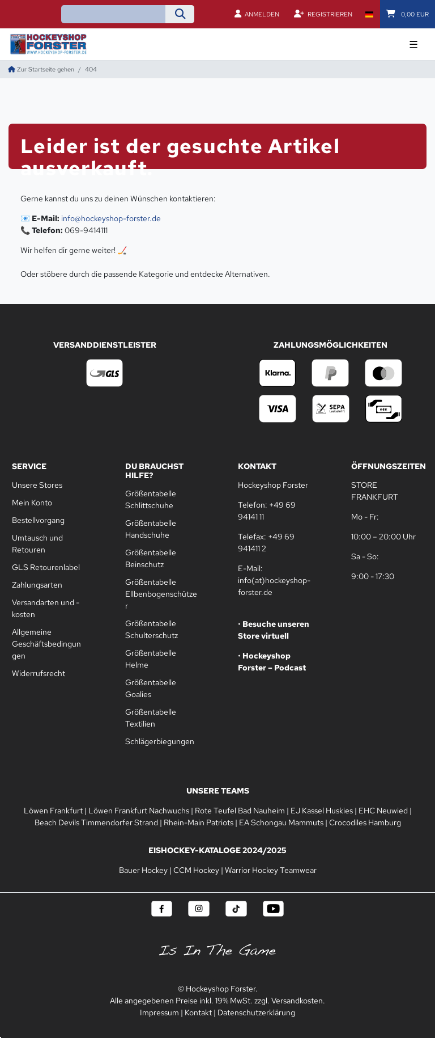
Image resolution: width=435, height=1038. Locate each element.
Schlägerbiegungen (159, 741)
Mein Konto (32, 502)
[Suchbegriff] (113, 14)
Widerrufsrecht (38, 673)
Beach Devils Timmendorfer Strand (96, 822)
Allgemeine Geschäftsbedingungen (46, 644)
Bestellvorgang (38, 520)
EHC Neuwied (383, 810)
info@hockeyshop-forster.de (111, 218)
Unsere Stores (37, 485)
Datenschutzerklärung (256, 1012)
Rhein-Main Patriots (198, 822)
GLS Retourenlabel (46, 567)
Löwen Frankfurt (53, 810)
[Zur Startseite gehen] (41, 69)
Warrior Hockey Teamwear (271, 870)
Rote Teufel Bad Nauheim (240, 810)
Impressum (159, 1012)
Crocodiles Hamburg (365, 822)
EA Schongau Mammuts (281, 822)
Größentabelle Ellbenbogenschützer (161, 594)
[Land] (369, 14)
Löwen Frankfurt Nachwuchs (138, 810)
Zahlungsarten (37, 585)
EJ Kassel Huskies (322, 810)
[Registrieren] (323, 14)
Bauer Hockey (143, 870)
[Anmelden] (257, 14)
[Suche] (179, 14)
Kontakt (198, 1012)
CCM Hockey (196, 870)
